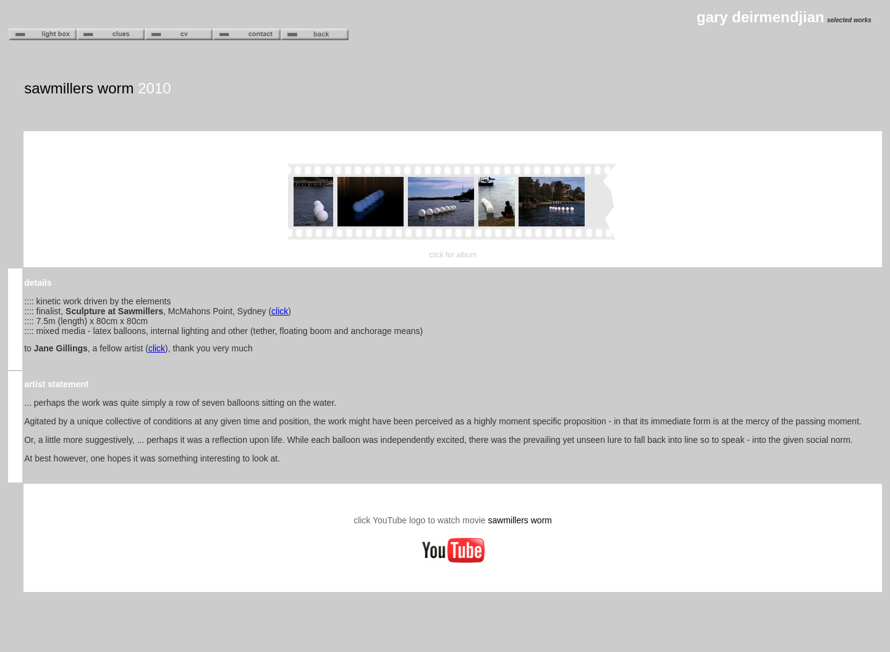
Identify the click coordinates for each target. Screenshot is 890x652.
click (279, 311)
